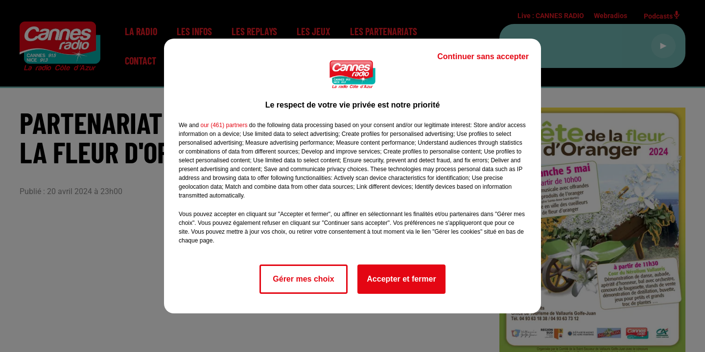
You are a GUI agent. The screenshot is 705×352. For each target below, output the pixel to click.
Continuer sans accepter (483, 56)
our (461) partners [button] (223, 125)
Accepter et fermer (401, 279)
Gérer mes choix (303, 279)
